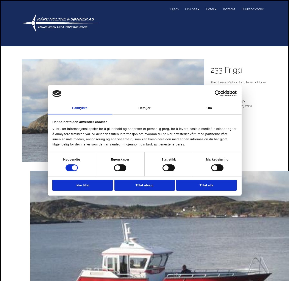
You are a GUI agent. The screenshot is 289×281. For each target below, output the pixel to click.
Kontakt (229, 9)
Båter (210, 9)
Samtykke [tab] (79, 108)
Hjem (174, 9)
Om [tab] (209, 108)
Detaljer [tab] (145, 108)
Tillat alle (206, 185)
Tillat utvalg (144, 185)
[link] (192, 9)
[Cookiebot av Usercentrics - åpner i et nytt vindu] (218, 93)
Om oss (191, 9)
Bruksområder (253, 9)
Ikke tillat (82, 185)
